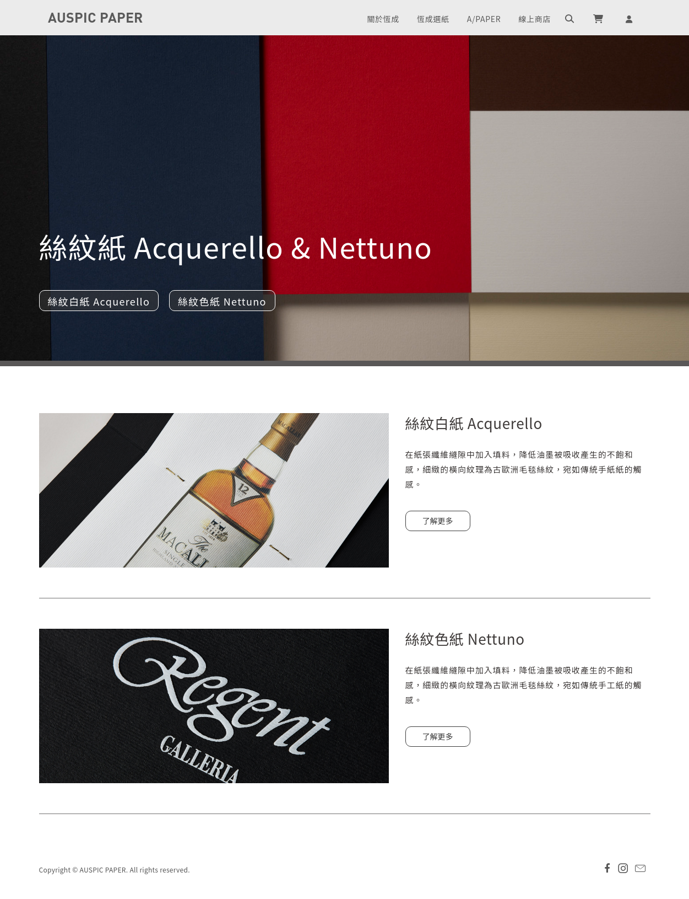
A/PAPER (484, 18)
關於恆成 (383, 18)
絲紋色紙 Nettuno (222, 301)
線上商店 (534, 18)
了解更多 (437, 520)
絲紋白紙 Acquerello (99, 301)
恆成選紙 (433, 18)
